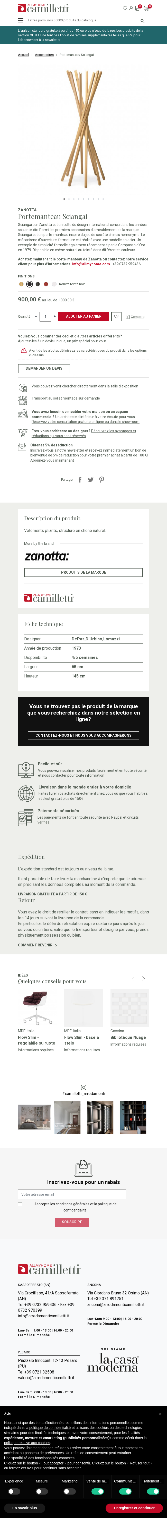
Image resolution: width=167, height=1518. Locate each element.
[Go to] (37, 1008)
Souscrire (72, 1222)
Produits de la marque (83, 572)
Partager (80, 479)
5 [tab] (83, 199)
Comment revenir (37, 945)
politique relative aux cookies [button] (27, 1443)
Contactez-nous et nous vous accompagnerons (83, 735)
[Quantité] (45, 316)
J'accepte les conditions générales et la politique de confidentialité (75, 1207)
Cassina (117, 1031)
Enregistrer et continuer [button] (134, 1508)
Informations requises (36, 1050)
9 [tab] (103, 199)
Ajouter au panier (83, 316)
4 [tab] (78, 199)
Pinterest (101, 479)
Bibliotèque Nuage (128, 1037)
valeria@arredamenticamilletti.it (46, 1377)
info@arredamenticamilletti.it (43, 1315)
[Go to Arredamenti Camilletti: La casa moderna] (113, 1359)
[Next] (143, 978)
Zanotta (27, 210)
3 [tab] (74, 199)
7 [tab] (93, 199)
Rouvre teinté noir (72, 284)
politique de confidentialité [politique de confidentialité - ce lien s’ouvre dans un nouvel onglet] (50, 1428)
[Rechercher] (83, 20)
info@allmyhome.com (91, 264)
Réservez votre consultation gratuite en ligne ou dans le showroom (86, 422)
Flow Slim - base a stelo (81, 1040)
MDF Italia (26, 1031)
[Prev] (133, 978)
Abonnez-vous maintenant (52, 460)
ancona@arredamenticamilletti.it (115, 1304)
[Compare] (135, 316)
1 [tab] (64, 199)
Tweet (90, 479)
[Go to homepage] (43, 8)
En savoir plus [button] (24, 1508)
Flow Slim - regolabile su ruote (36, 1040)
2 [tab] (69, 199)
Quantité (24, 316)
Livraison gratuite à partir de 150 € (52, 894)
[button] (160, 1414)
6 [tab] (88, 199)
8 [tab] (98, 199)
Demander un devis (44, 368)
